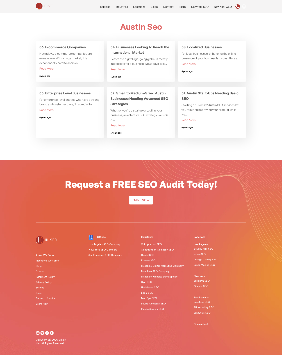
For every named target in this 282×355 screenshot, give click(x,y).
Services (105, 6)
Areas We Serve (45, 255)
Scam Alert (42, 304)
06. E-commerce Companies (62, 47)
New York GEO (223, 6)
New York (199, 276)
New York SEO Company (102, 250)
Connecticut (201, 324)
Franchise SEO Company (155, 271)
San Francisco (202, 297)
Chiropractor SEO (151, 244)
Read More (46, 68)
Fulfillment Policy (45, 277)
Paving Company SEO (153, 303)
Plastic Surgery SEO (152, 309)
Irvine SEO (200, 254)
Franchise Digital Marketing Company (162, 266)
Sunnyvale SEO (202, 313)
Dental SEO (147, 255)
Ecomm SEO (148, 260)
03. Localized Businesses (201, 47)
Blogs (154, 6)
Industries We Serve (47, 261)
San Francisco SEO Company (105, 255)
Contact (168, 6)
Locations (139, 6)
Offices (101, 237)
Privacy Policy (44, 282)
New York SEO (200, 6)
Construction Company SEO (157, 250)
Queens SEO (201, 286)
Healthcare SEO (150, 287)
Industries (122, 6)
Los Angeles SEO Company (104, 244)
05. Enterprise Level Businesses (65, 93)
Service (40, 287)
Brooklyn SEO (202, 281)
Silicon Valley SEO (204, 307)
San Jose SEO (202, 302)
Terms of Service (46, 298)
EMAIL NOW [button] (141, 200)
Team (182, 6)
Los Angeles (201, 244)
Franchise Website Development (159, 277)
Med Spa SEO (149, 298)
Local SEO (147, 293)
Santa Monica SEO (204, 265)
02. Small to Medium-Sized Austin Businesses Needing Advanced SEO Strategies (139, 98)
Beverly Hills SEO (203, 249)
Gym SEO (146, 282)
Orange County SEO (205, 259)
